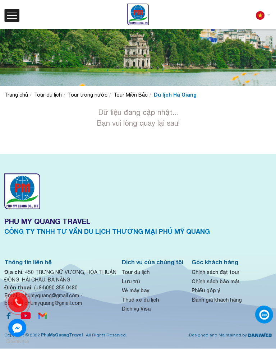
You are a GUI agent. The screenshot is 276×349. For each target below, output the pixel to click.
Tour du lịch (48, 95)
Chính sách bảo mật (216, 281)
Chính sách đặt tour (215, 272)
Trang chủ (16, 95)
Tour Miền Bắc (131, 95)
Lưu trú (131, 281)
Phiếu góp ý (206, 290)
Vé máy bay (135, 290)
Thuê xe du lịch (140, 300)
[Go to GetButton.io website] (17, 341)
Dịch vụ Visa (136, 309)
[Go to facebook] (17, 328)
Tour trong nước (87, 95)
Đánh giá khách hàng (217, 300)
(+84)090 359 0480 (41, 287)
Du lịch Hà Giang (175, 95)
